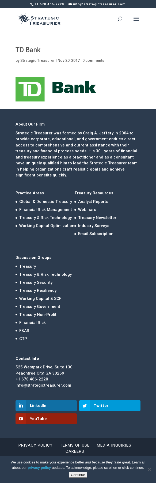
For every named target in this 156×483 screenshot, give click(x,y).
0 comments (93, 60)
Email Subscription (95, 233)
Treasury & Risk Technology (45, 217)
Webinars (87, 209)
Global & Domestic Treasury (45, 201)
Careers (75, 451)
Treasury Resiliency (37, 290)
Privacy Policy (35, 445)
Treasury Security (35, 282)
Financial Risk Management (45, 209)
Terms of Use (75, 445)
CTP (23, 338)
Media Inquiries (114, 445)
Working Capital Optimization (46, 225)
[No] (149, 469)
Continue (78, 475)
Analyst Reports (93, 201)
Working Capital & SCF (40, 298)
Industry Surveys (93, 225)
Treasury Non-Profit (37, 314)
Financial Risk (32, 322)
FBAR (24, 330)
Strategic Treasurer (37, 60)
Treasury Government (39, 306)
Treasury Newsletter (97, 217)
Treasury (27, 266)
